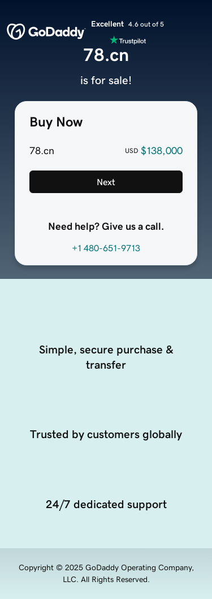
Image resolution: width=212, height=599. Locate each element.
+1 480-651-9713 (106, 247)
